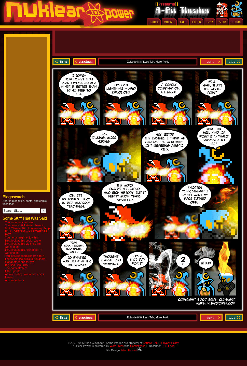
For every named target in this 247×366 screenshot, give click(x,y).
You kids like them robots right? (24, 255)
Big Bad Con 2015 (16, 264)
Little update (12, 271)
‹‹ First (62, 61)
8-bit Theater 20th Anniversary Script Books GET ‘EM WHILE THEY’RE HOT (27, 231)
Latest (154, 22)
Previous (84, 61)
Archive (169, 22)
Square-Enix (150, 342)
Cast (183, 22)
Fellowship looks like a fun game (25, 258)
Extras (196, 22)
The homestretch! (16, 268)
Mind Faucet (131, 350)
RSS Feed (167, 345)
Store (222, 22)
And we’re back (14, 280)
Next (211, 61)
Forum (236, 22)
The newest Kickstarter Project (24, 225)
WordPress (116, 345)
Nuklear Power (67, 15)
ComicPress (137, 345)
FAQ (210, 22)
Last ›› (233, 61)
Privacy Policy (170, 342)
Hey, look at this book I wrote (23, 240)
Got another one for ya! (19, 261)
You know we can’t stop (19, 222)
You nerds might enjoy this (21, 237)
